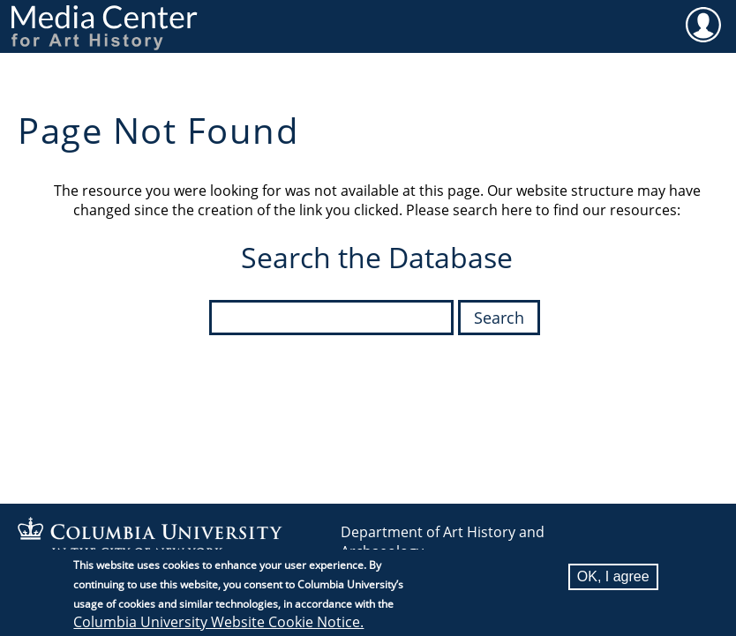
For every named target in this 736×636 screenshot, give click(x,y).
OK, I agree (613, 578)
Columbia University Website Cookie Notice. (218, 623)
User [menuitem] (703, 23)
